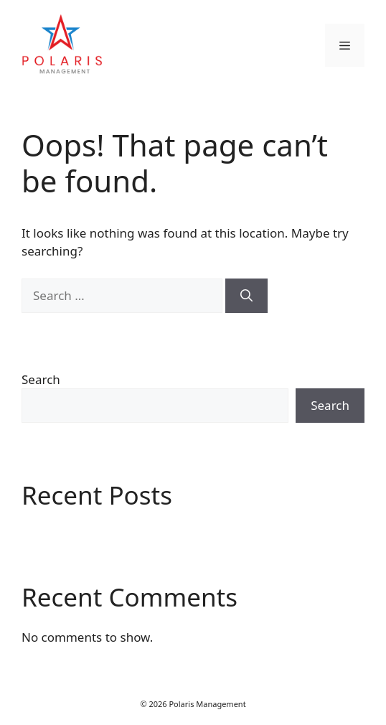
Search (41, 379)
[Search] (246, 296)
